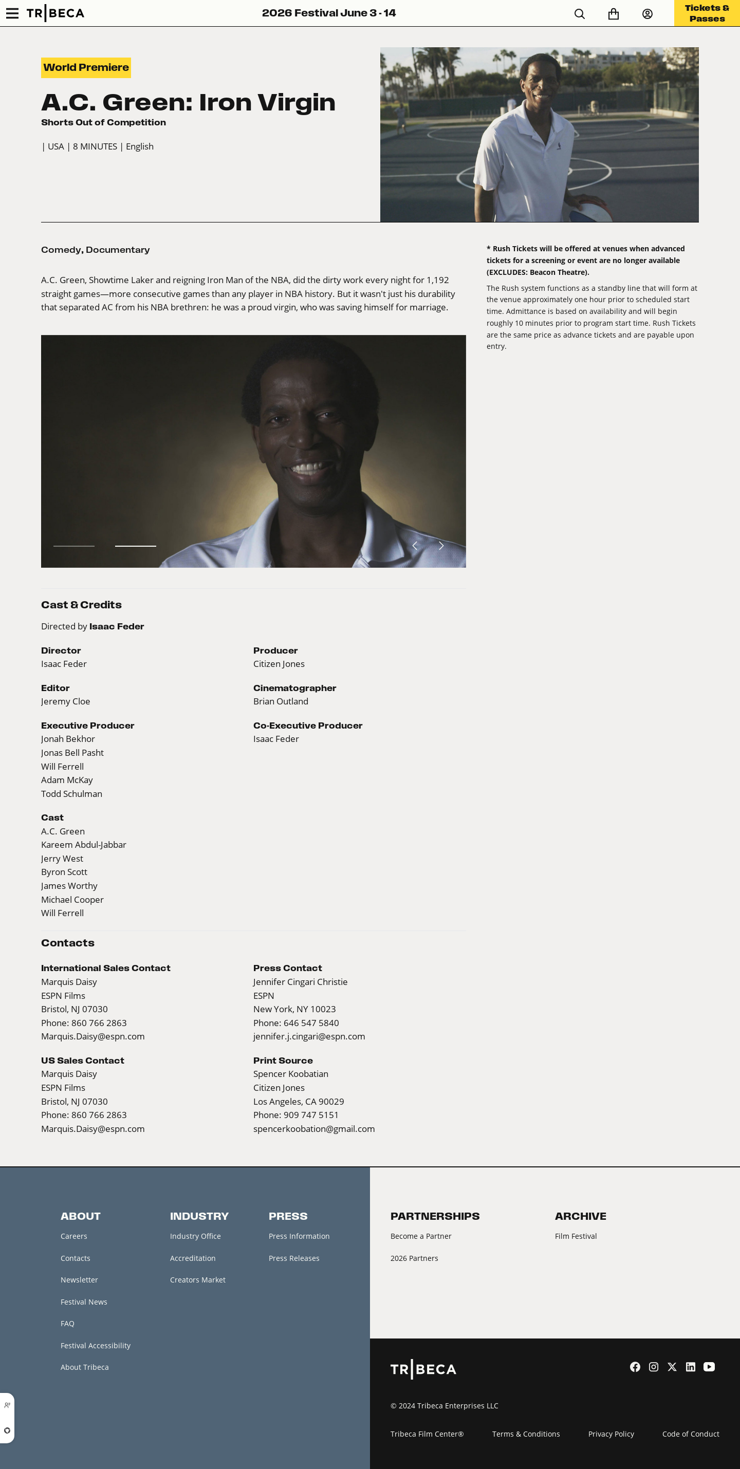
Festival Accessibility (96, 1345)
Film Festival (576, 1236)
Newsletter (79, 1280)
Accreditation (193, 1258)
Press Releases (294, 1258)
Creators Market (198, 1280)
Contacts (75, 1258)
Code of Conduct (690, 1434)
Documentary (118, 249)
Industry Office (195, 1236)
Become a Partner (421, 1236)
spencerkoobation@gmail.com (314, 1129)
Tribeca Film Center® (427, 1434)
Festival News (84, 1302)
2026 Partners (414, 1258)
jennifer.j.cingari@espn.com (309, 1036)
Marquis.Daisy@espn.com (93, 1036)
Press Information (299, 1236)
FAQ (68, 1323)
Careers (74, 1236)
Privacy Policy (611, 1434)
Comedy (61, 249)
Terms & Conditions (526, 1434)
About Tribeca (85, 1367)
